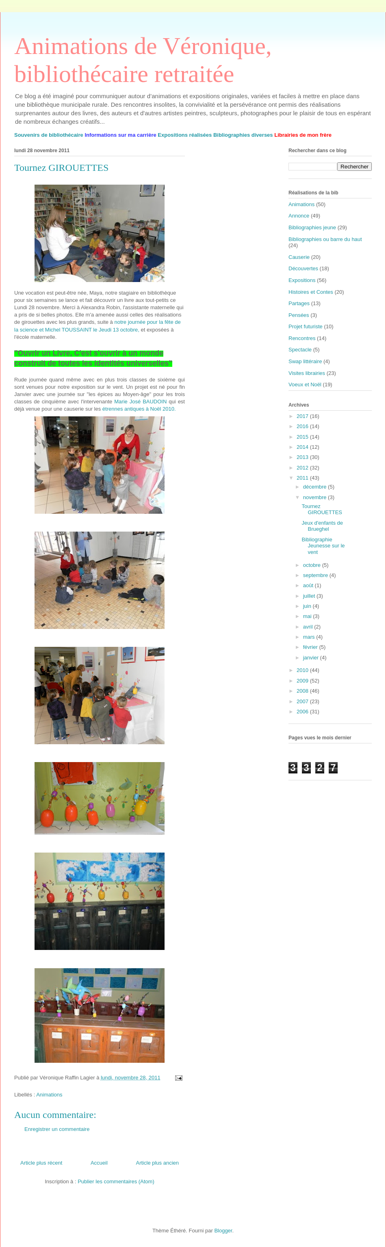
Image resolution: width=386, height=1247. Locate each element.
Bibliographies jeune (312, 227)
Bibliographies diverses (243, 135)
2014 (303, 447)
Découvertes (303, 268)
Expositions (301, 280)
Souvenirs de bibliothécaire (48, 135)
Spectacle (300, 350)
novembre (315, 497)
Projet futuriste (305, 326)
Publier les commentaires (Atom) (116, 1181)
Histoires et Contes (310, 292)
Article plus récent (41, 1163)
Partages (299, 303)
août (309, 585)
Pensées (298, 315)
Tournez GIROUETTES (321, 509)
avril (308, 627)
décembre (315, 487)
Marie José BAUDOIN (140, 401)
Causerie (299, 257)
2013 (303, 457)
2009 (303, 681)
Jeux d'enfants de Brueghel (322, 526)
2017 (303, 416)
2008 (303, 691)
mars (310, 637)
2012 (303, 468)
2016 (303, 426)
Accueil (99, 1163)
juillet (310, 596)
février (311, 647)
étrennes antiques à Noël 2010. (139, 409)
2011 (303, 478)
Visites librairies (306, 373)
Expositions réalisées (185, 135)
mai (308, 616)
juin (308, 606)
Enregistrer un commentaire (56, 1129)
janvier (311, 658)
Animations (49, 1095)
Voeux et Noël (304, 384)
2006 (303, 712)
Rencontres (301, 338)
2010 (303, 670)
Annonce (298, 216)
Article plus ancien (157, 1163)
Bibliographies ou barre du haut (325, 239)
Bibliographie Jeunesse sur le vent (323, 545)
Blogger (223, 1231)
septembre (316, 575)
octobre (312, 565)
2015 (303, 437)
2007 (303, 701)
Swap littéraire (305, 361)
